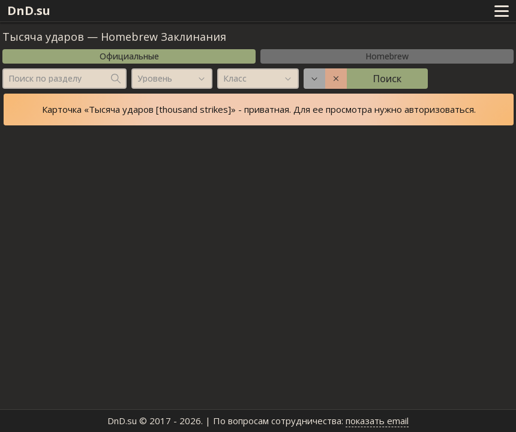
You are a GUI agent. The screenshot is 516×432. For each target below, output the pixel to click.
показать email (377, 421)
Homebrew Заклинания (163, 36)
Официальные (129, 56)
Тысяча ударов (43, 36)
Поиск (387, 78)
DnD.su (28, 10)
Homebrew (387, 56)
